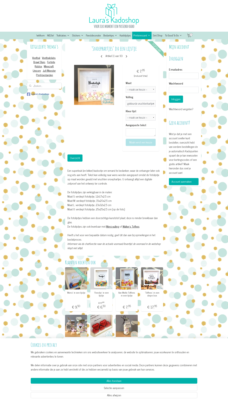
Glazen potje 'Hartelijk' (76, 341)
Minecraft (49, 66)
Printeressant (141, 35)
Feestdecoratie (93, 35)
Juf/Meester (49, 70)
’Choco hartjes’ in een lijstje (101, 341)
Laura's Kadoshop (38, 94)
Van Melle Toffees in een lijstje (126, 294)
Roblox (38, 66)
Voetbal (36, 58)
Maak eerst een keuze (140, 142)
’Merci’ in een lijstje (76, 292)
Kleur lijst (131, 111)
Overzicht (75, 158)
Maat (129, 83)
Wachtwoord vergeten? (181, 109)
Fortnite (51, 62)
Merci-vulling (112, 226)
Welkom (40, 35)
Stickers (77, 35)
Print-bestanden (44, 75)
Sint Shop (157, 35)
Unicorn (37, 70)
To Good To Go (173, 35)
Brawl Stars (39, 62)
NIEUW (50, 35)
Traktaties (63, 35)
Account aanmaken (181, 181)
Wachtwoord (176, 84)
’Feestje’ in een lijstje (101, 294)
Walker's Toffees (130, 226)
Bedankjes (110, 35)
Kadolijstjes (125, 35)
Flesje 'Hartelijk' (126, 340)
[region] (93, 387)
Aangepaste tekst (136, 125)
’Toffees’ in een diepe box (152, 294)
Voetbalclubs (49, 58)
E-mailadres (175, 70)
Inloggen (175, 99)
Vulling (129, 97)
